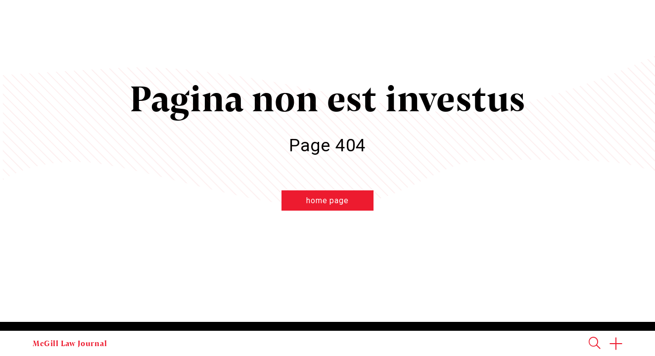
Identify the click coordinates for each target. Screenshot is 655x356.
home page (327, 200)
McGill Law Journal (70, 343)
